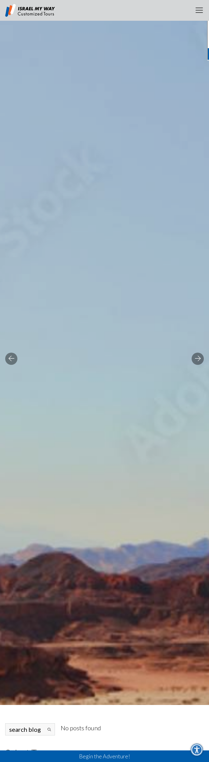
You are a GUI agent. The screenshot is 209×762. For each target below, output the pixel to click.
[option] (104, 352)
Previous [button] (11, 359)
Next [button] (198, 359)
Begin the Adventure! (104, 756)
